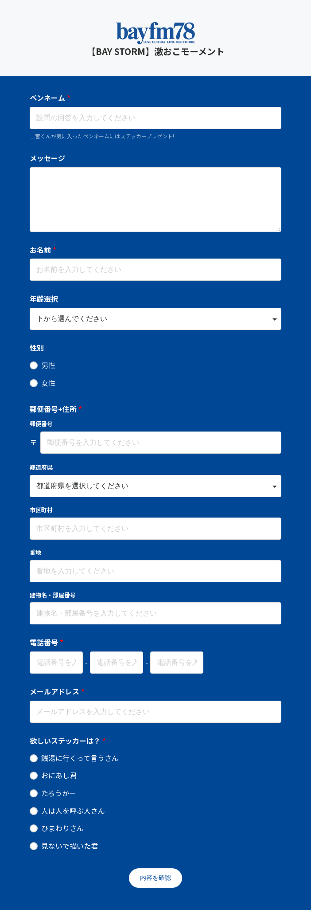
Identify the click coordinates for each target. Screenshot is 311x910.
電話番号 (46, 642)
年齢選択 (44, 298)
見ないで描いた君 (69, 845)
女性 (48, 382)
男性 (48, 365)
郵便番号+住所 (56, 409)
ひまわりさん (62, 828)
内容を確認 (155, 877)
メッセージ (47, 158)
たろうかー (58, 793)
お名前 (43, 250)
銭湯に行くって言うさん (80, 758)
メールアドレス (57, 691)
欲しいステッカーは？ (68, 740)
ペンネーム (50, 97)
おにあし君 (59, 775)
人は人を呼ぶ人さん (73, 810)
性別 (37, 347)
